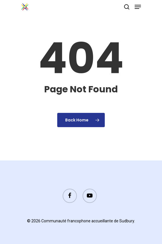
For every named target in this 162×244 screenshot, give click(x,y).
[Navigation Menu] (138, 7)
